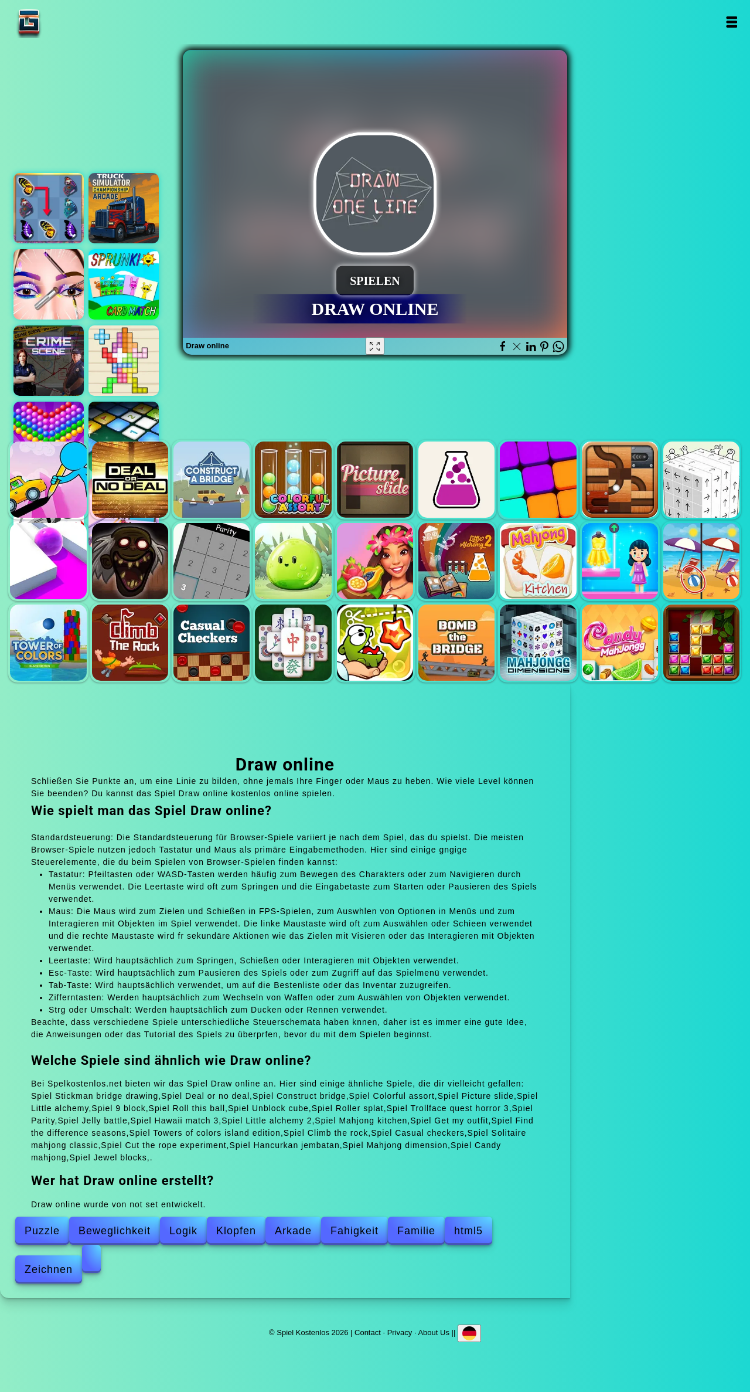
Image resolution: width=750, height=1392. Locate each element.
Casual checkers (211, 643)
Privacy (399, 1332)
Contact (367, 1332)
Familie (416, 1231)
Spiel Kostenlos (66, 22)
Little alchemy (456, 480)
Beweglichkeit (115, 1231)
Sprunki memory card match (123, 284)
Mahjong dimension (538, 643)
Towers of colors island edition (48, 643)
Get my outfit (620, 561)
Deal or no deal (130, 480)
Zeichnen (49, 1269)
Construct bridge (211, 480)
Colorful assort (293, 480)
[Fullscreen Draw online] (375, 346)
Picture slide (375, 480)
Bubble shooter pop (48, 437)
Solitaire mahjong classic (293, 643)
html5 (468, 1231)
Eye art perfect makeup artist (48, 284)
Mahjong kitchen (538, 561)
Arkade (293, 1231)
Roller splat (48, 561)
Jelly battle (293, 561)
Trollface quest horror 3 (130, 561)
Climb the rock (130, 643)
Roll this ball (620, 480)
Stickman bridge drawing (48, 480)
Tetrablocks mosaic (123, 360)
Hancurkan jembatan (456, 643)
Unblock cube (701, 480)
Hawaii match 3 (375, 561)
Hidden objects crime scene (48, 360)
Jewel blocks (701, 643)
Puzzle (42, 1231)
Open (731, 22)
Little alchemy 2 (456, 561)
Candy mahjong (620, 643)
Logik (183, 1231)
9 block (538, 480)
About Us (433, 1332)
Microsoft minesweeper (123, 437)
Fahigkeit (354, 1231)
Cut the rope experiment (375, 643)
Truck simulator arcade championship (123, 208)
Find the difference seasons (701, 561)
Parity (211, 561)
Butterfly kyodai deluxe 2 (48, 208)
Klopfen (236, 1231)
